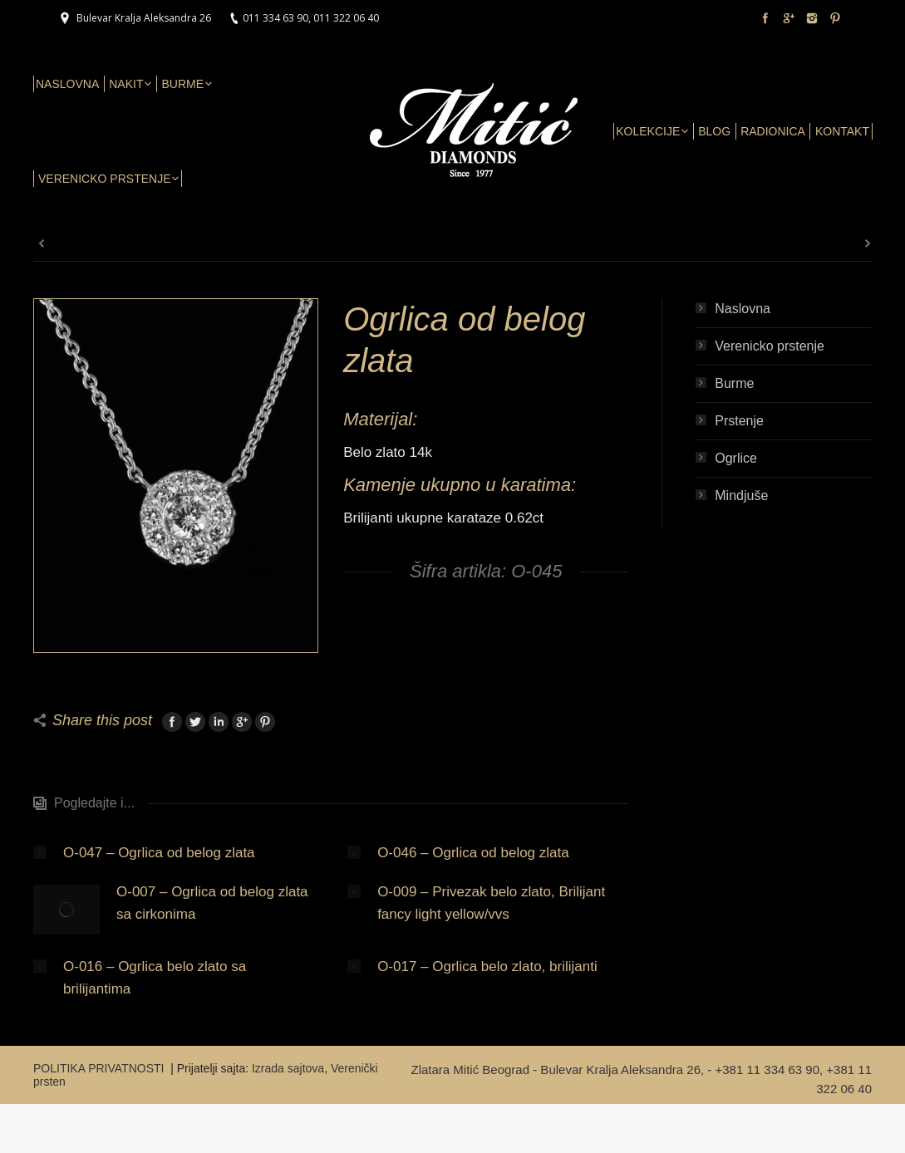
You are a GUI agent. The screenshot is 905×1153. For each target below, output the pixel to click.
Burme (734, 383)
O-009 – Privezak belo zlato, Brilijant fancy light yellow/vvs (491, 903)
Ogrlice (736, 458)
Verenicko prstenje (769, 346)
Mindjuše (741, 495)
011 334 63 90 (275, 18)
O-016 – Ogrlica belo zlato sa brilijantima (154, 978)
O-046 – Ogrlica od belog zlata (473, 853)
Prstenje (739, 421)
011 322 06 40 (346, 18)
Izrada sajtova (288, 1068)
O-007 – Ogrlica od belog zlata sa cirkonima (212, 903)
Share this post (102, 720)
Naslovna (742, 309)
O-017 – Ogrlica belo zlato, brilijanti (487, 966)
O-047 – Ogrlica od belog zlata (159, 853)
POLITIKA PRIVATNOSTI (100, 1068)
